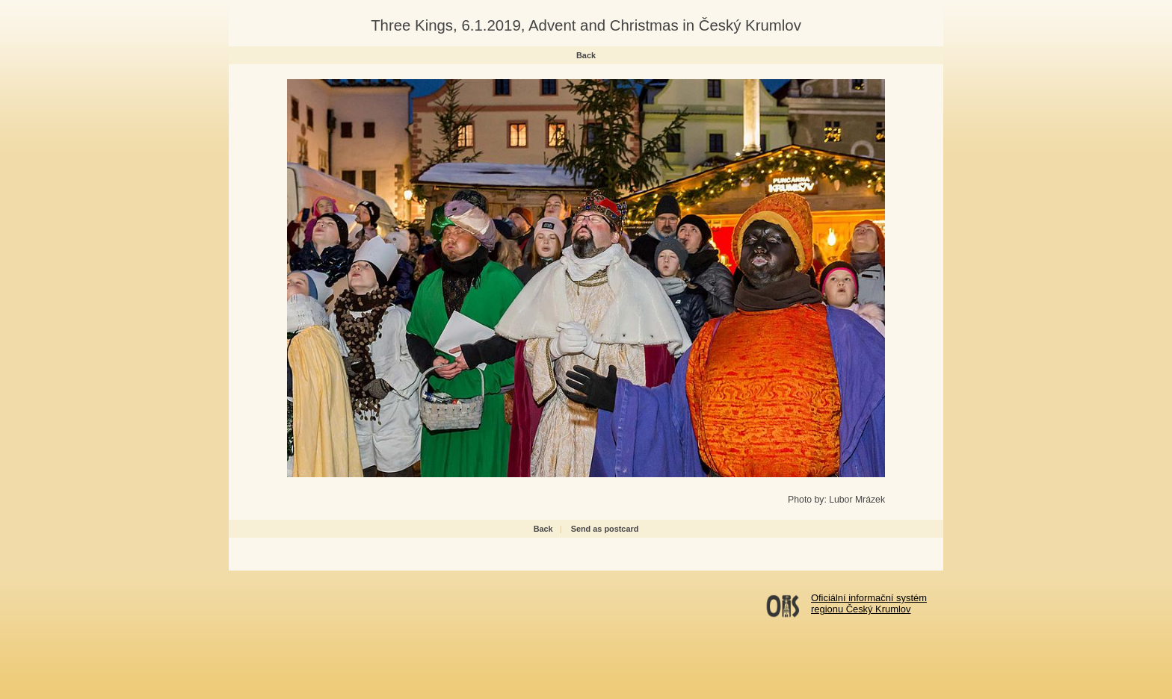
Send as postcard (605, 528)
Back (586, 55)
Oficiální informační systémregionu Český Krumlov (869, 603)
